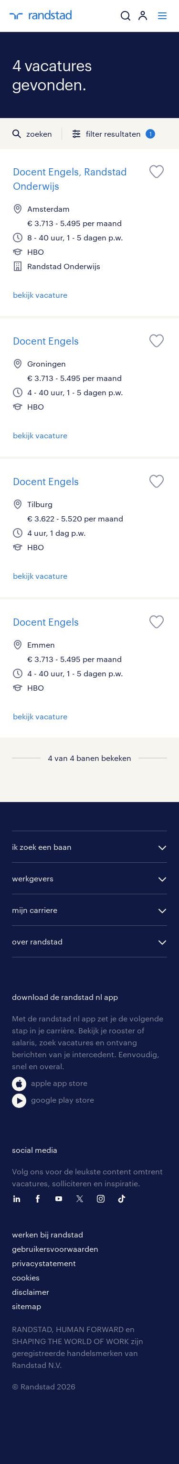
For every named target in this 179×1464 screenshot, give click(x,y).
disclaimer (30, 1291)
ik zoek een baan (42, 846)
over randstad (37, 941)
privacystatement (44, 1263)
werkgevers (32, 878)
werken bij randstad (47, 1234)
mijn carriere (34, 909)
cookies (26, 1277)
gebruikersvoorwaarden (55, 1248)
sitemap (26, 1306)
